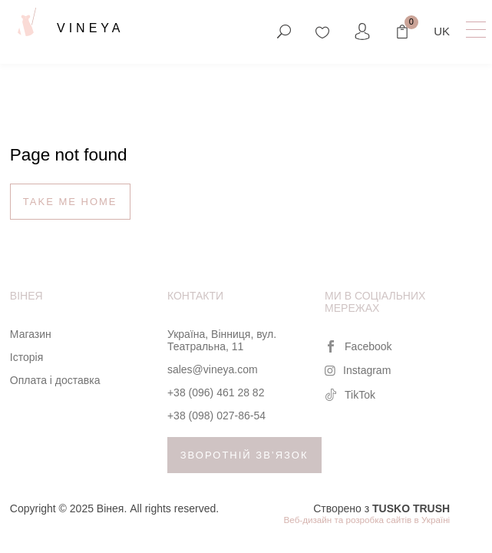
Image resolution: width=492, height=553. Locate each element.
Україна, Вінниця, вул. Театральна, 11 (221, 340)
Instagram (358, 370)
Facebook (358, 346)
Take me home (70, 201)
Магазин (30, 334)
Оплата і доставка (55, 380)
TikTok (350, 395)
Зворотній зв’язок (244, 455)
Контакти (195, 296)
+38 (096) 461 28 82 (216, 392)
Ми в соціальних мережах (375, 302)
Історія (26, 357)
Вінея (26, 296)
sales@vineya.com (212, 369)
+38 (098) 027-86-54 (216, 415)
